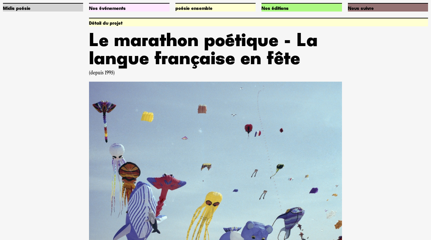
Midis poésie (17, 8)
